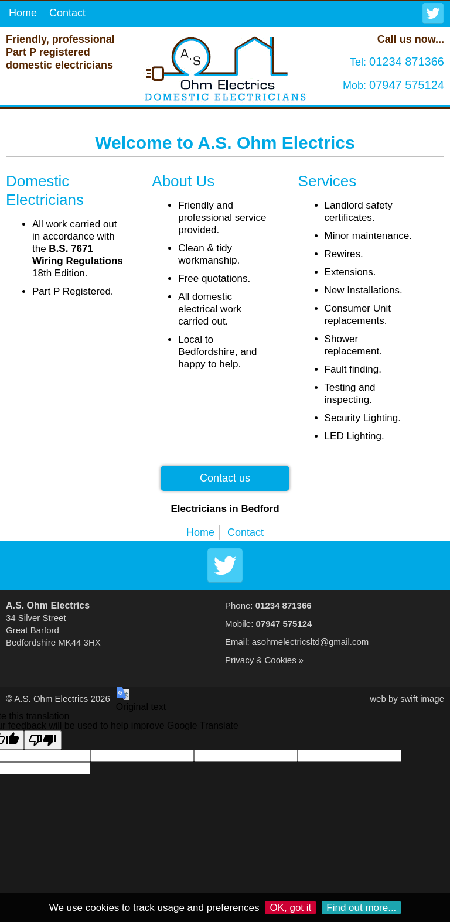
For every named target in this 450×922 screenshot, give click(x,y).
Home (23, 13)
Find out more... (361, 907)
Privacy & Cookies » (264, 660)
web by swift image (407, 699)
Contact (67, 13)
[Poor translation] (43, 740)
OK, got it (290, 907)
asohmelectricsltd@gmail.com (310, 642)
